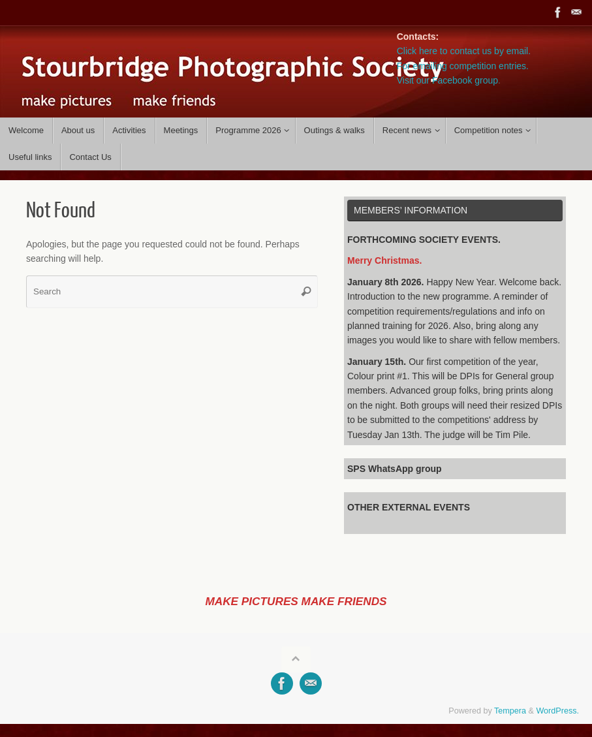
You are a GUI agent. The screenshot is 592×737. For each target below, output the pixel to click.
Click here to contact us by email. (464, 51)
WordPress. (557, 710)
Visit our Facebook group (447, 80)
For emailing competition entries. (463, 66)
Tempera (510, 710)
